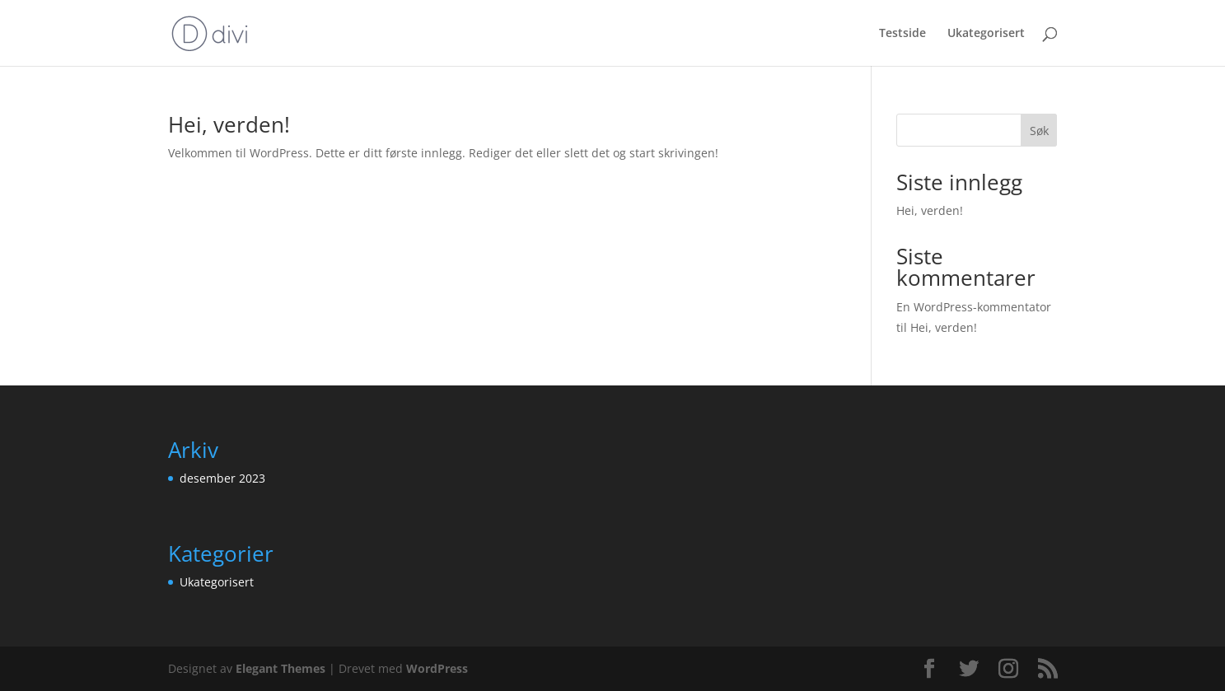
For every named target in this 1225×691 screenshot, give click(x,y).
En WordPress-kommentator (973, 307)
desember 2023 (222, 478)
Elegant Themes (280, 668)
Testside (902, 33)
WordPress (437, 668)
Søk (1039, 130)
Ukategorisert (986, 33)
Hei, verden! (229, 124)
